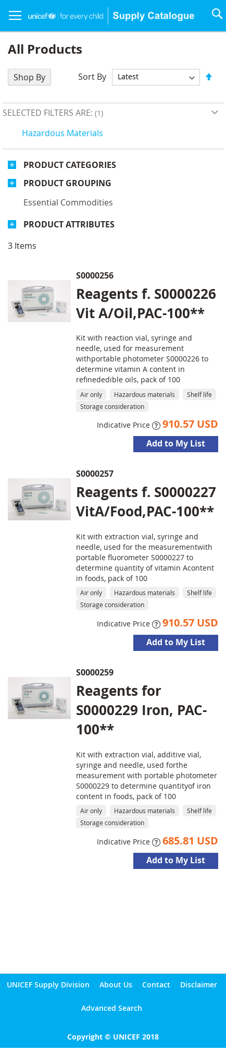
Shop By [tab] (29, 77)
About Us (115, 984)
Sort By (92, 76)
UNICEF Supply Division (48, 984)
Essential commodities (68, 202)
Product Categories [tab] (69, 165)
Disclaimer (198, 984)
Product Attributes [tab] (69, 224)
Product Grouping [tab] (67, 183)
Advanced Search (111, 1008)
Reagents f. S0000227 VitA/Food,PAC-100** (146, 501)
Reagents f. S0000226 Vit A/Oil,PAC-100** (146, 303)
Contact (156, 984)
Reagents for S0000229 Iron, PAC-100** (141, 710)
